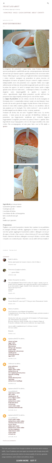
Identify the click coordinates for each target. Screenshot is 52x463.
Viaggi (14, 13)
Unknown (11, 363)
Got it (33, 460)
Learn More (22, 460)
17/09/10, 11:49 (11, 333)
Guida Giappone (24, 13)
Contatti (40, 13)
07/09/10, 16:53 (12, 264)
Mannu (10, 309)
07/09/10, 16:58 (12, 275)
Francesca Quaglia (14, 269)
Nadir (10, 259)
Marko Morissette (13, 280)
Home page (7, 13)
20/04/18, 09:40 (12, 410)
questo (5, 126)
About (33, 13)
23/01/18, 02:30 (12, 358)
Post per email (13, 250)
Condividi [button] (5, 250)
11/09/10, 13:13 (11, 303)
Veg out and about (11, 6)
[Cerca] (48, 3)
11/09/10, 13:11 (11, 293)
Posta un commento (9, 440)
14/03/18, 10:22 (12, 383)
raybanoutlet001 (13, 338)
